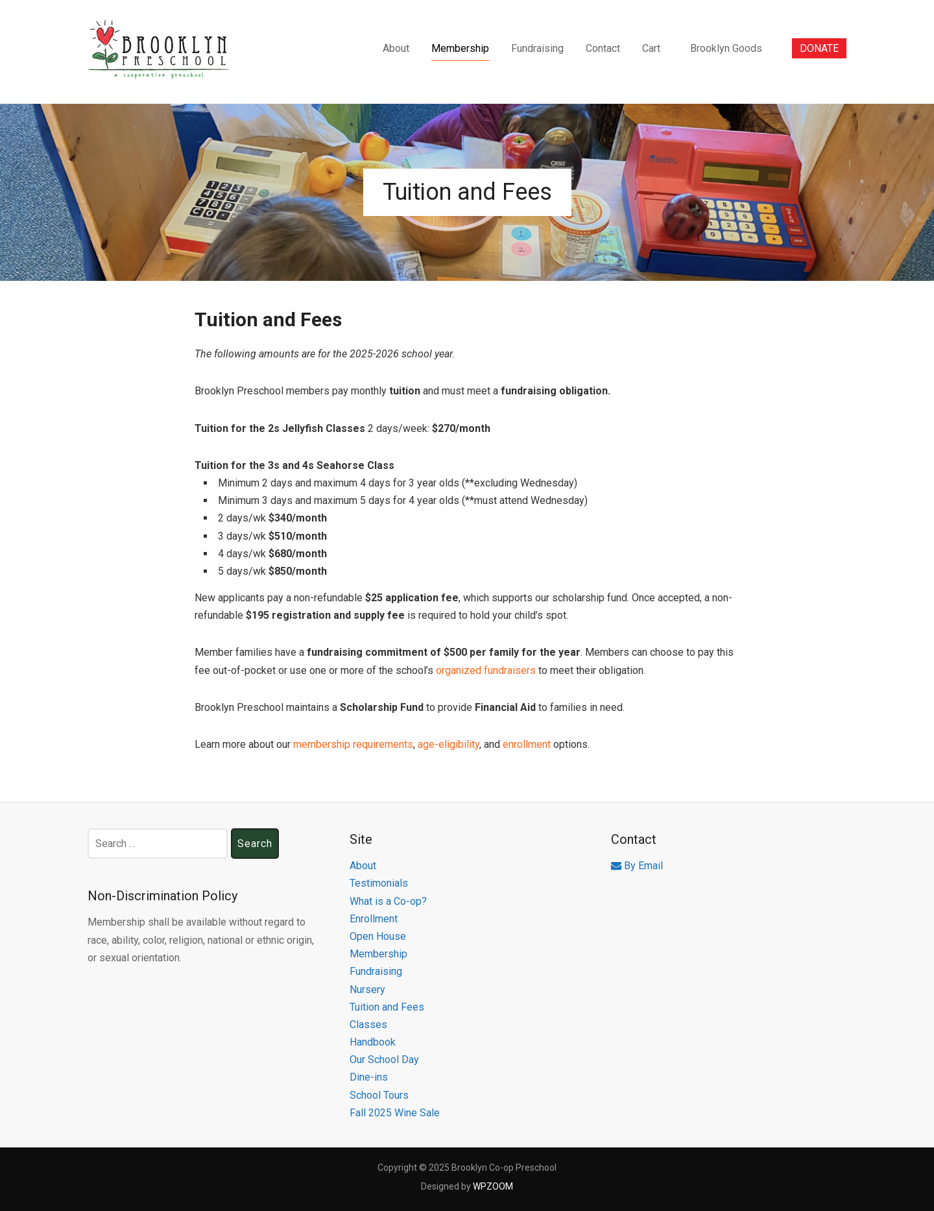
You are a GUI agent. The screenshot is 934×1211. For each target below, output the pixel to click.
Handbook (373, 1042)
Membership (460, 48)
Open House (378, 936)
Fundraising (537, 48)
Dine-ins (369, 1077)
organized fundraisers (486, 670)
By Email (637, 865)
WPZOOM (493, 1186)
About (396, 48)
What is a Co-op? (388, 901)
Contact (603, 48)
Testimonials (379, 883)
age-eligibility (447, 744)
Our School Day (384, 1059)
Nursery (367, 989)
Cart (651, 48)
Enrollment (374, 919)
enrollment (527, 744)
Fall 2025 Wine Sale (395, 1113)
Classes (368, 1024)
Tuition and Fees (387, 1007)
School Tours (379, 1095)
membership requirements (353, 744)
